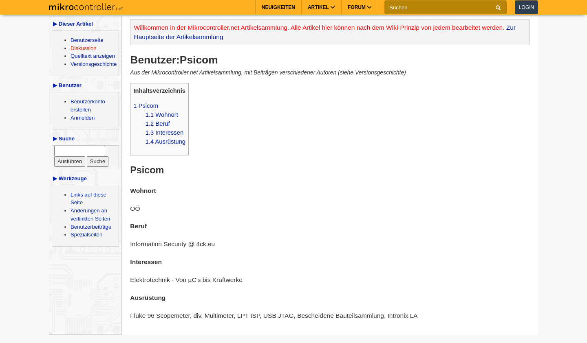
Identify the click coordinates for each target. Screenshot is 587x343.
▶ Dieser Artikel (73, 24)
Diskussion (84, 48)
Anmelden (83, 118)
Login (526, 7)
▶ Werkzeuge (70, 178)
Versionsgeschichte (94, 64)
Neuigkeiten (278, 7)
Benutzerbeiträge (91, 227)
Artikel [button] (321, 7)
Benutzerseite (87, 40)
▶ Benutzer (67, 85)
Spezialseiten (86, 235)
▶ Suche (64, 138)
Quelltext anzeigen (93, 56)
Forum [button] (360, 7)
